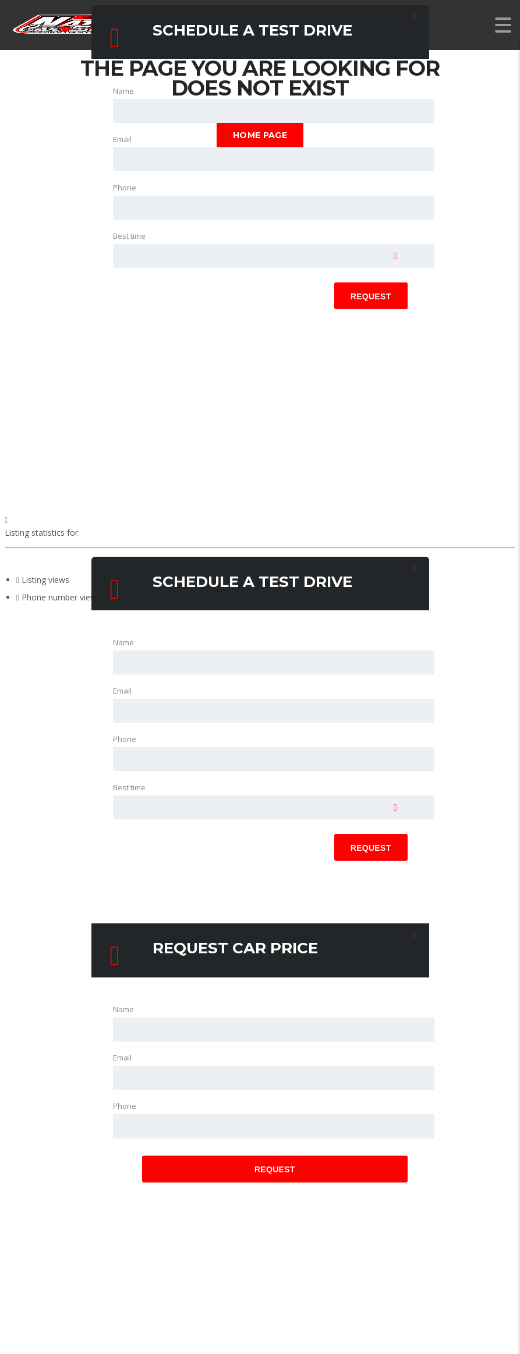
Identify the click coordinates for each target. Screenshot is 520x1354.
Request (371, 296)
